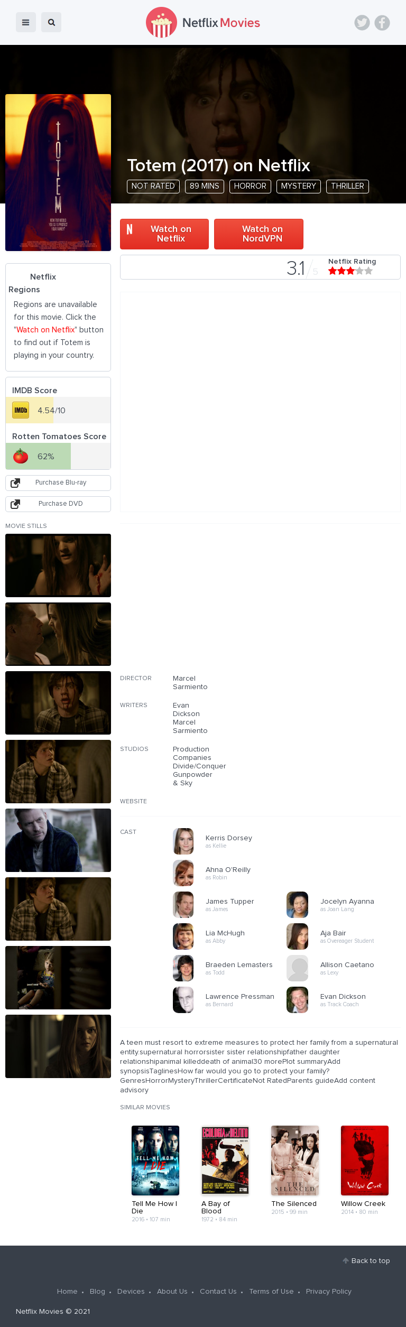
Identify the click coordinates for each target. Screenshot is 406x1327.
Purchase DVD (61, 503)
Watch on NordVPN (262, 234)
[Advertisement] (321, 606)
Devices (131, 1291)
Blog (97, 1291)
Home (67, 1291)
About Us (172, 1291)
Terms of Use (271, 1291)
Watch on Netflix (171, 234)
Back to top (371, 1261)
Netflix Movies (39, 1311)
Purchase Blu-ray (60, 482)
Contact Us (218, 1291)
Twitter (362, 23)
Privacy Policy (329, 1291)
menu (26, 22)
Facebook (382, 23)
